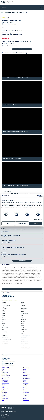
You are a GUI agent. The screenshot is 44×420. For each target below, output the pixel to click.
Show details (37, 219)
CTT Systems (5, 387)
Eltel (3, 325)
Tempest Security (24, 343)
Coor (3, 386)
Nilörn (22, 315)
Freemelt (3, 393)
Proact (4, 45)
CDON (3, 317)
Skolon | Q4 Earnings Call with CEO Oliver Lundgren (12, 247)
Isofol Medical (23, 305)
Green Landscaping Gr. (6, 339)
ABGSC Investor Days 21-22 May (8, 240)
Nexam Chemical (24, 313)
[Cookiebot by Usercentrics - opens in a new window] (37, 196)
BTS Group (4, 308)
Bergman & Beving (5, 307)
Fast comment (12, 24)
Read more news (22, 260)
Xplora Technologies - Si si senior (12, 31)
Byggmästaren (5, 310)
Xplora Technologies (7, 34)
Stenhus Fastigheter (25, 335)
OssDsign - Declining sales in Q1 (11, 20)
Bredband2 (4, 378)
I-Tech (22, 307)
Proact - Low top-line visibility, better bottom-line (16, 41)
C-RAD (3, 311)
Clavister (3, 319)
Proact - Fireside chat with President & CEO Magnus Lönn (13, 230)
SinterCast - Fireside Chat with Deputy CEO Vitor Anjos (13, 254)
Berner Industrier (5, 377)
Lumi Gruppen (24, 308)
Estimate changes (18, 34)
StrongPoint (23, 337)
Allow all (36, 223)
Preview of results (12, 45)
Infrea (3, 345)
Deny (8, 223)
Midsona (22, 311)
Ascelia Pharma (5, 303)
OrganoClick (23, 319)
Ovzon (22, 323)
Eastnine (3, 323)
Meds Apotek (23, 310)
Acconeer (4, 302)
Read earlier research (22, 49)
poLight (22, 325)
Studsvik (22, 339)
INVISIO (22, 303)
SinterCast (4, 253)
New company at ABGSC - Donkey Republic (10, 235)
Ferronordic (4, 333)
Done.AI (3, 321)
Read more (22, 289)
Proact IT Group (24, 329)
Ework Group (4, 331)
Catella (3, 313)
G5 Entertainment (5, 335)
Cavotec (3, 315)
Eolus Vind (4, 390)
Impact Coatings (5, 343)
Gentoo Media (5, 337)
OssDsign (5, 24)
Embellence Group (5, 327)
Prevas (22, 327)
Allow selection (21, 223)
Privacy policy (4, 417)
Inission (22, 302)
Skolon (3, 246)
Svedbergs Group (24, 341)
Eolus (3, 329)
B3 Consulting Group (6, 305)
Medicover (25, 375)
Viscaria (22, 345)
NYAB (22, 317)
